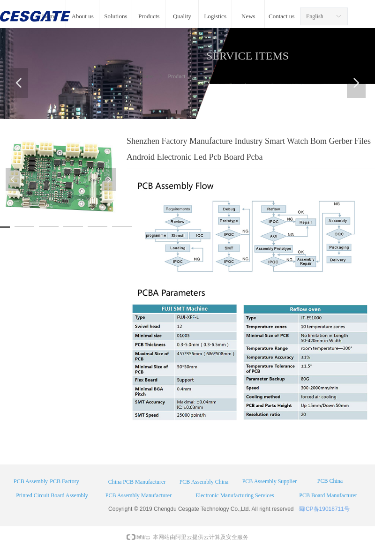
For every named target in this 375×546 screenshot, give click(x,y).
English (314, 16)
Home (147, 76)
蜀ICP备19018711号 (324, 509)
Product (176, 76)
